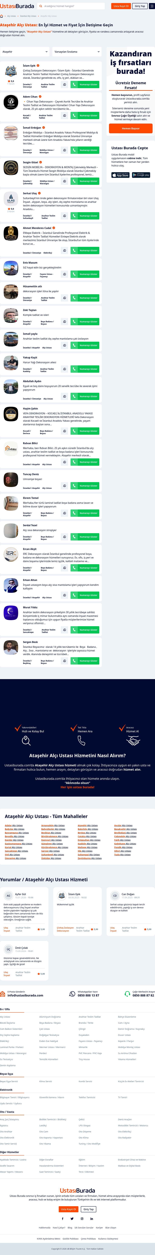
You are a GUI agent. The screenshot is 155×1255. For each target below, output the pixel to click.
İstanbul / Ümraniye (27, 85)
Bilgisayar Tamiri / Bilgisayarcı (15, 1097)
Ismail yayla (30, 333)
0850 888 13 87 (88, 995)
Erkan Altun (30, 580)
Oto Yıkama (45, 1143)
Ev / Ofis (5, 1009)
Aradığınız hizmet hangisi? (59, 6)
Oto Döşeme (85, 1131)
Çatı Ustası (44, 1028)
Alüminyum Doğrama (50, 1016)
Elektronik (6, 1089)
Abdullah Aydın (32, 381)
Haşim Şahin (30, 408)
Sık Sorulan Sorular (84, 1227)
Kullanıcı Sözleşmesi (108, 1238)
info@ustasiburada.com (25, 995)
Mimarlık (83, 1047)
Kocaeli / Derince (27, 432)
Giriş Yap (140, 6)
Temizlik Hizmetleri (48, 1059)
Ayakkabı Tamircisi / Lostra (13, 1159)
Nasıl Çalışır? (59, 1227)
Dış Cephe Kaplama (9, 1035)
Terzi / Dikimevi (86, 1171)
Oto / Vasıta (7, 1111)
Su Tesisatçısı (6, 1059)
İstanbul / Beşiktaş (27, 662)
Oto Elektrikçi (124, 1131)
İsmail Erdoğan (32, 127)
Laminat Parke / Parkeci (11, 1047)
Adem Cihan (30, 96)
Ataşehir (25, 51)
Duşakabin (84, 1035)
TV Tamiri (122, 1097)
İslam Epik (29, 65)
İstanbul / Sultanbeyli (28, 217)
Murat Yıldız (30, 607)
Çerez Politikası (88, 1238)
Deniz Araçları (125, 1119)
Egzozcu (4, 1125)
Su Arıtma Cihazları (127, 1053)
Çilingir (82, 1028)
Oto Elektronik (7, 1137)
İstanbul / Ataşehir (27, 275)
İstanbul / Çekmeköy (28, 182)
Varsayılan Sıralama (77, 51)
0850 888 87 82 (143, 995)
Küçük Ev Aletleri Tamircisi (131, 1081)
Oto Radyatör (124, 1137)
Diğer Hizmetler (9, 1152)
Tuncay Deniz (31, 474)
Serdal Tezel (30, 525)
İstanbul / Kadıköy (27, 370)
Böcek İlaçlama (7, 1022)
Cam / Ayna (123, 1022)
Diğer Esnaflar (46, 1159)
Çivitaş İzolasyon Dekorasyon (65, 929)
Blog (70, 1227)
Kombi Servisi (85, 1081)
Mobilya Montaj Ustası (129, 1047)
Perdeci (43, 1053)
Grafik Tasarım (7, 1165)
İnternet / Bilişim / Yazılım (91, 1165)
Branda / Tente (86, 1022)
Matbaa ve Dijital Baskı (129, 1165)
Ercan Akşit (29, 549)
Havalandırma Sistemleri (51, 1165)
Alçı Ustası (11, 16)
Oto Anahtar (6, 1131)
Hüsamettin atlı (32, 286)
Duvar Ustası (124, 1035)
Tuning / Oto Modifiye (89, 1143)
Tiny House (84, 1059)
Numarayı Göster (88, 84)
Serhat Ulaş (30, 193)
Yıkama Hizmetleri (127, 1059)
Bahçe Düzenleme (127, 1016)
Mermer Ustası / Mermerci (52, 1047)
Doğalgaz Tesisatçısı (49, 1035)
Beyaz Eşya (6, 1073)
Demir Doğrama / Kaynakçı (131, 1028)
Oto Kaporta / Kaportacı (51, 1137)
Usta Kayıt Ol (121, 6)
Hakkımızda (44, 1227)
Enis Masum (30, 262)
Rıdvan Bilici (30, 443)
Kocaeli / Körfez (27, 116)
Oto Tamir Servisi (8, 1143)
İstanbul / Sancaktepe (28, 631)
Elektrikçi (48, 253)
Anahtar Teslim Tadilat (48, 85)
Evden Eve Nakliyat (48, 1041)
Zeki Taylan (29, 310)
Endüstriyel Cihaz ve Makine (132, 1159)
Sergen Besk (30, 642)
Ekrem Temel (31, 498)
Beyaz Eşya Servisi (9, 1081)
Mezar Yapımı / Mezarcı (11, 1171)
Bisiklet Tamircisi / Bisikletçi (52, 1119)
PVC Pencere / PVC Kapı (90, 1053)
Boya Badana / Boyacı (47, 322)
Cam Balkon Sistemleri (11, 1028)
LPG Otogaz (84, 1125)
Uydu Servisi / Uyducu (11, 1103)
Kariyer (99, 1227)
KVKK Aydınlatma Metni (48, 1238)
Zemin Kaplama (7, 1065)
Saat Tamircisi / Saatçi (50, 1171)
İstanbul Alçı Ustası (28, 16)
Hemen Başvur (131, 128)
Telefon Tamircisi (87, 1097)
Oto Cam (43, 1131)
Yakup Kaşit (30, 357)
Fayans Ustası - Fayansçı (46, 275)
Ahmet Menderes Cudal (37, 228)
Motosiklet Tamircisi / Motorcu (133, 1125)
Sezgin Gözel (30, 162)
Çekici (81, 1119)
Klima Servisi (45, 1081)
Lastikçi (43, 1125)
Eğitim (82, 1159)
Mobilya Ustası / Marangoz (47, 151)
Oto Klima (84, 1137)
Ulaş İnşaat (7, 929)
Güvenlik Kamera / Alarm (51, 1097)
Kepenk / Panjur (126, 1041)
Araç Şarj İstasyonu (9, 1119)
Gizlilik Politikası (70, 1238)
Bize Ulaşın (110, 1227)
